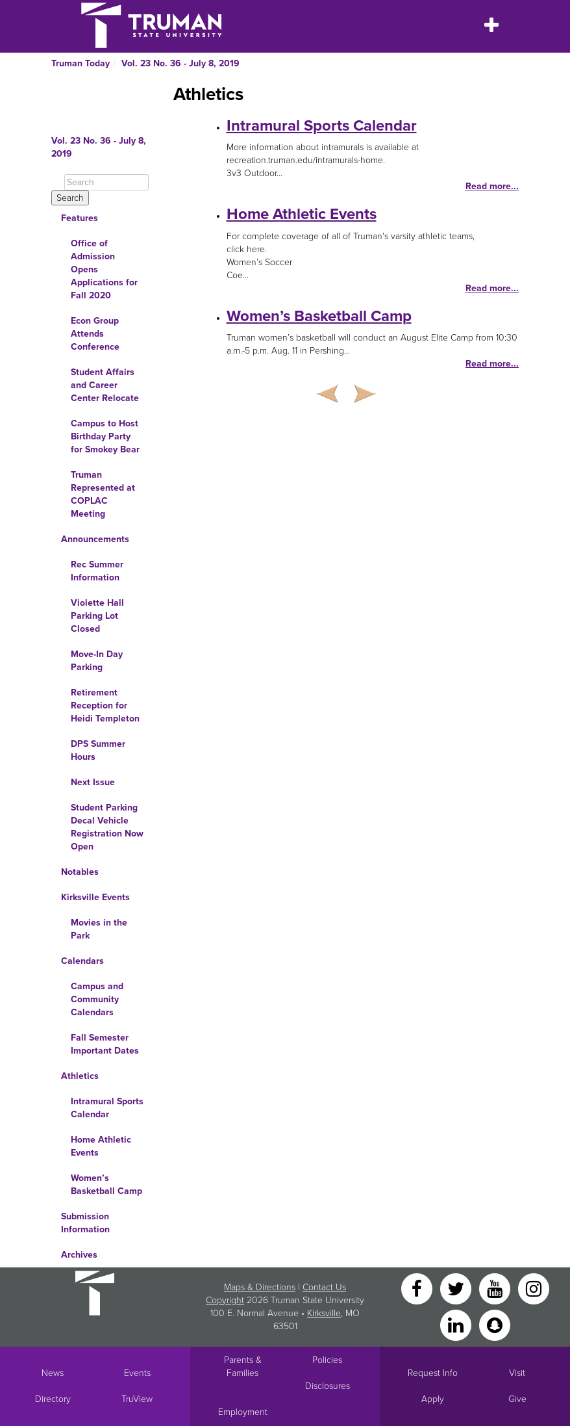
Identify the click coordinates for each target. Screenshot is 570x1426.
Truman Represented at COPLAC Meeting (103, 494)
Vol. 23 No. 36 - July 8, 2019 (180, 63)
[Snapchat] (495, 1324)
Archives (79, 1254)
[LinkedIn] (457, 1324)
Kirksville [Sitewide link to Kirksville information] (324, 1313)
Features (79, 218)
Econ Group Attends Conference (95, 333)
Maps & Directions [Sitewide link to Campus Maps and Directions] (259, 1287)
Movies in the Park (99, 929)
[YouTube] (496, 1287)
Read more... (492, 186)
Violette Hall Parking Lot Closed (97, 615)
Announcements (95, 539)
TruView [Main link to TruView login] (137, 1399)
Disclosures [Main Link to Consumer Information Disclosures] (327, 1386)
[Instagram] (533, 1287)
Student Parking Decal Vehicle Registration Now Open (107, 827)
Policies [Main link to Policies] (327, 1360)
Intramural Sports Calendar (107, 1108)
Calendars (82, 960)
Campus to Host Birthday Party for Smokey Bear (105, 436)
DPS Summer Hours (98, 750)
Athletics (80, 1076)
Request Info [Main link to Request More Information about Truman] (433, 1373)
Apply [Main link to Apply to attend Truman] (432, 1399)
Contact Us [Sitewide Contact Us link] (324, 1287)
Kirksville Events (95, 897)
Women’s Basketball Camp (106, 1185)
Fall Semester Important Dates (105, 1044)
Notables (80, 871)
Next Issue (93, 782)
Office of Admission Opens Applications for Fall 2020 (104, 269)
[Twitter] (457, 1287)
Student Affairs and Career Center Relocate (105, 385)
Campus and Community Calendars (97, 999)
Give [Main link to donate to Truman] (517, 1399)
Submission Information (85, 1223)
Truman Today (80, 63)
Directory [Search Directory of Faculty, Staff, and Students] (53, 1399)
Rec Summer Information (97, 571)
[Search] (106, 182)
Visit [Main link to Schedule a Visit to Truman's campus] (517, 1373)
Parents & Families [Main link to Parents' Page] (243, 1367)
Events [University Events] (137, 1373)
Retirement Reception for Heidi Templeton (105, 705)
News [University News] (53, 1373)
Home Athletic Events (101, 1146)
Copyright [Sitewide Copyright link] (225, 1300)
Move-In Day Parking (97, 661)
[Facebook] (418, 1287)
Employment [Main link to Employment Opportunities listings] (242, 1412)
